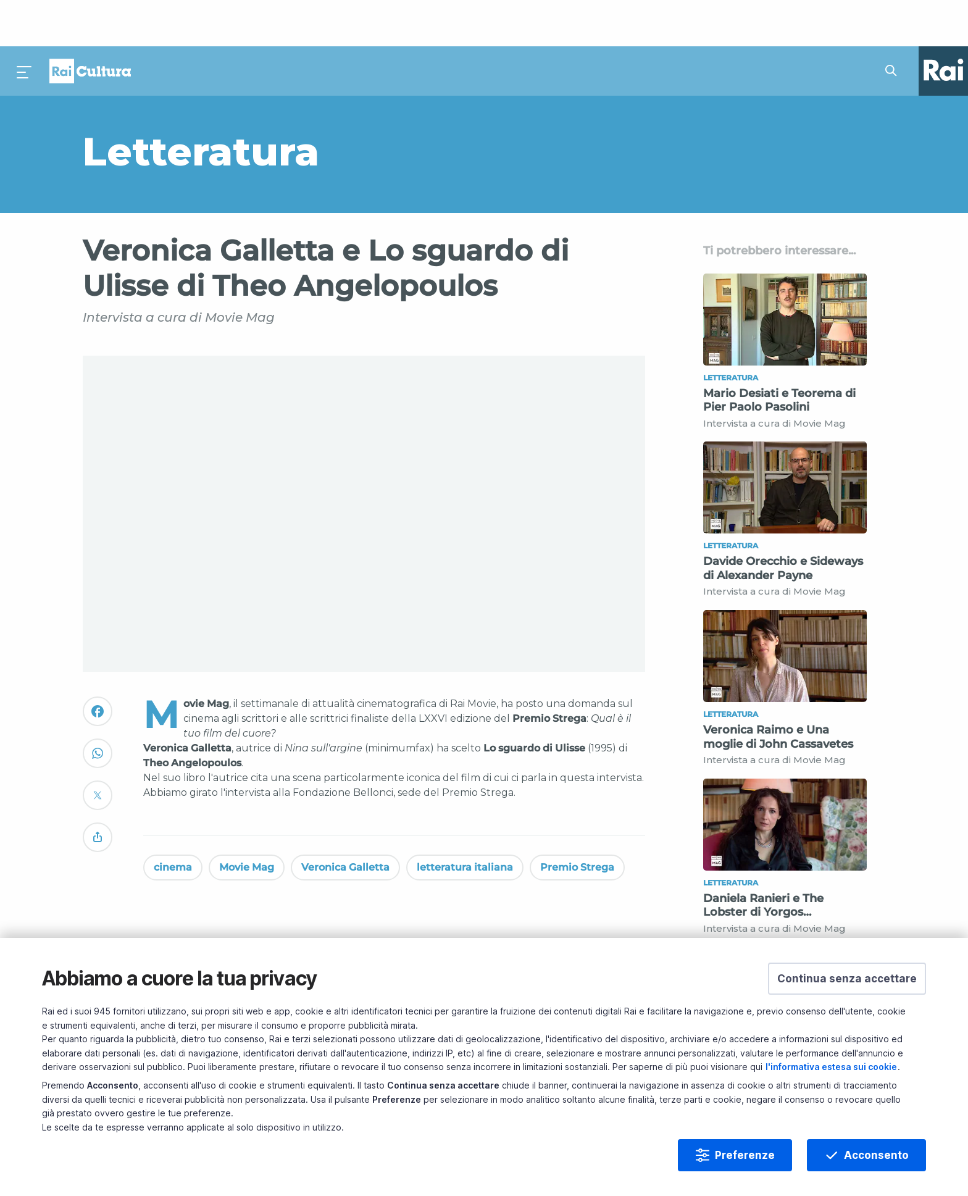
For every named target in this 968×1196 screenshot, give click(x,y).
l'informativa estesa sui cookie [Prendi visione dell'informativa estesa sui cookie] (831, 1066)
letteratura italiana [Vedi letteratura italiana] (465, 821)
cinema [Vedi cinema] (173, 821)
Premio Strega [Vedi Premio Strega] (577, 821)
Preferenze (745, 1155)
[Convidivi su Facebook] (97, 670)
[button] (847, 979)
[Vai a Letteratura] (350, 105)
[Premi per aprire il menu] (24, 24)
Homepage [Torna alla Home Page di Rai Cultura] (90, 24)
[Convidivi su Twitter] (97, 754)
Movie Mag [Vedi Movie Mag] (246, 821)
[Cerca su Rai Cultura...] (894, 24)
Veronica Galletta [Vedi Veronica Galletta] (345, 821)
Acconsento (876, 1155)
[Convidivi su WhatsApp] (97, 712)
